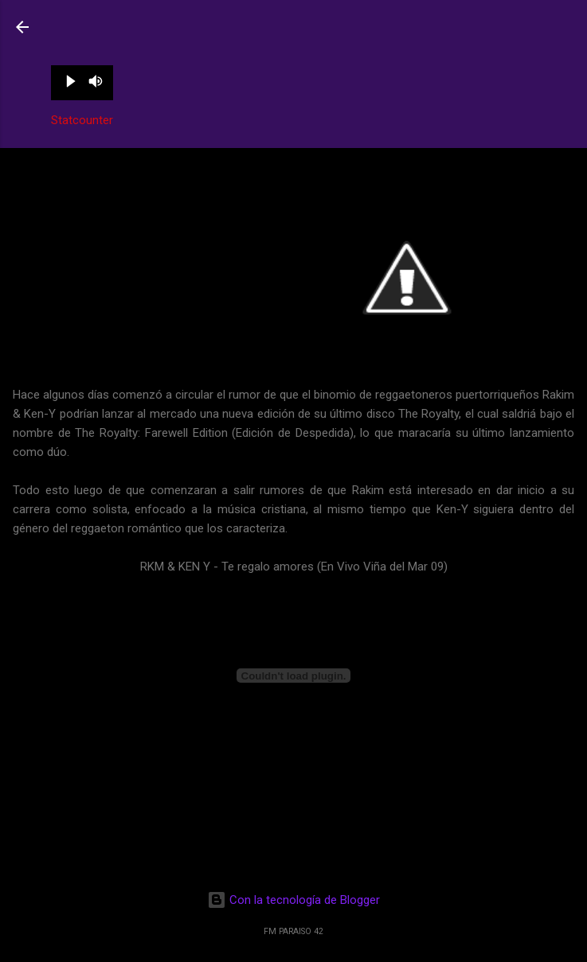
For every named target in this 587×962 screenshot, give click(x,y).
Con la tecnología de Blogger (293, 900)
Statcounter (82, 120)
